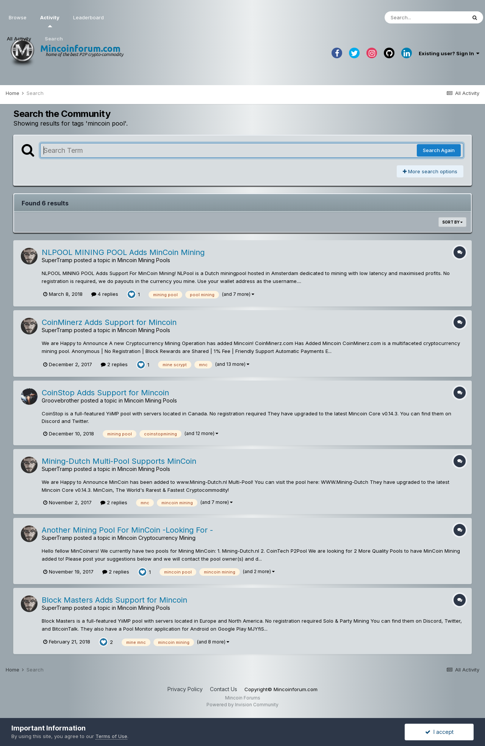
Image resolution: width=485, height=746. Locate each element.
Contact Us (223, 689)
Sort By (452, 222)
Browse (18, 17)
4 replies (104, 294)
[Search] (425, 17)
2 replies (114, 364)
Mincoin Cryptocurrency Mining (156, 538)
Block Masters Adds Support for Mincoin (114, 600)
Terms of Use (111, 736)
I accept (439, 732)
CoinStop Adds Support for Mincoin (105, 392)
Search (54, 39)
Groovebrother (60, 400)
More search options (430, 171)
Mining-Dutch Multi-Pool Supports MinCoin (119, 461)
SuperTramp (57, 260)
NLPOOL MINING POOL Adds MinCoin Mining (123, 252)
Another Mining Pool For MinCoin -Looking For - (127, 530)
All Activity (19, 39)
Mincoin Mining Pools (143, 260)
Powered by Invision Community (242, 704)
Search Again (439, 150)
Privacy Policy (185, 689)
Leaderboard (88, 17)
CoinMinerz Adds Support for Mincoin (109, 322)
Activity (49, 20)
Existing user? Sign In (449, 53)
